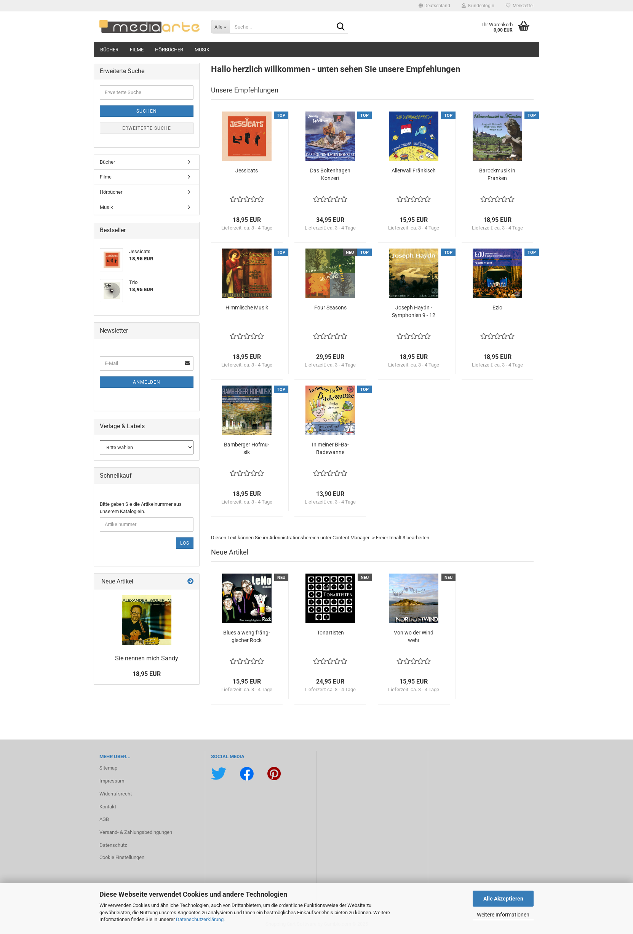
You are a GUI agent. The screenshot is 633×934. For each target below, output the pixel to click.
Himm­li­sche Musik (246, 307)
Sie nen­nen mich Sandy (146, 658)
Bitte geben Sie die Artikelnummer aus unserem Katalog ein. (141, 507)
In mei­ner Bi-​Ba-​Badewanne (330, 448)
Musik (202, 50)
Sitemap (108, 768)
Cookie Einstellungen (121, 857)
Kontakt (107, 807)
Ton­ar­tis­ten (330, 633)
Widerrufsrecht (115, 794)
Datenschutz (113, 845)
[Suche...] (220, 26)
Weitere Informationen (503, 915)
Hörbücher (169, 50)
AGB (104, 819)
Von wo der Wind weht (413, 636)
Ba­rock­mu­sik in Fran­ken (497, 174)
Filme (137, 50)
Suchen (146, 111)
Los (184, 543)
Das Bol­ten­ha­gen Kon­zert (330, 174)
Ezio (497, 307)
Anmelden (146, 382)
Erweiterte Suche (146, 128)
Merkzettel (520, 5)
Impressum (111, 781)
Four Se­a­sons (330, 307)
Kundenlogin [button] (478, 5)
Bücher (109, 50)
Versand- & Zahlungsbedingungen (135, 832)
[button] (434, 5)
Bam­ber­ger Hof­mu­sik (246, 448)
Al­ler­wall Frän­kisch (414, 170)
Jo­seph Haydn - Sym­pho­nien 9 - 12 (413, 311)
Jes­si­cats (246, 170)
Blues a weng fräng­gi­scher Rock (246, 636)
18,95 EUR (147, 673)
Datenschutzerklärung (200, 919)
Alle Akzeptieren (503, 899)
